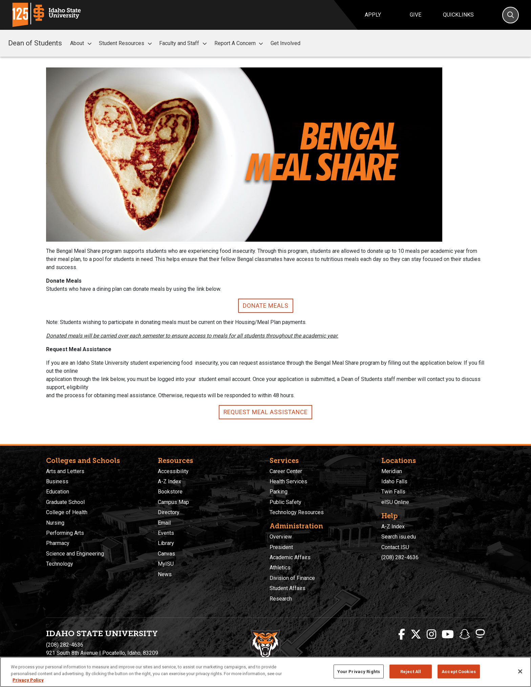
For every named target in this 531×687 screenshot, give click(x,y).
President (281, 547)
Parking (279, 491)
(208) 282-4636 (400, 557)
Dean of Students (35, 43)
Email (164, 523)
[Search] (510, 15)
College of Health (66, 512)
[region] (265, 672)
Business (57, 481)
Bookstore (170, 491)
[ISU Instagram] (431, 634)
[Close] (520, 671)
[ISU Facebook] (401, 634)
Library (166, 543)
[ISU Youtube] (448, 634)
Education (57, 491)
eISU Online (395, 502)
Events (166, 533)
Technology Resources (297, 512)
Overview (281, 536)
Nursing (55, 523)
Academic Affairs (290, 557)
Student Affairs (287, 588)
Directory (168, 512)
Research (281, 598)
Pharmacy (57, 543)
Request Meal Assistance (265, 412)
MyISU (166, 564)
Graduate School (65, 502)
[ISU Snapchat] (464, 634)
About (81, 43)
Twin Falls (393, 491)
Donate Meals (266, 305)
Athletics (280, 567)
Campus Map (173, 502)
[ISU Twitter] (415, 634)
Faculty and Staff (184, 43)
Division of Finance (292, 578)
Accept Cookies (459, 671)
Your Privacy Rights (358, 671)
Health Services (288, 481)
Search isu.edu (398, 536)
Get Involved (285, 43)
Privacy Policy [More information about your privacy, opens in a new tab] (28, 680)
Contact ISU (395, 547)
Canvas (166, 553)
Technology (59, 564)
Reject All (410, 671)
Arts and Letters (65, 471)
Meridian (391, 471)
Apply (373, 15)
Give (415, 15)
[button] (89, 43)
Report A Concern (239, 43)
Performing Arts (65, 533)
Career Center (286, 471)
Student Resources (126, 43)
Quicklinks (458, 15)
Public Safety (285, 502)
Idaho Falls (394, 481)
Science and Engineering (75, 553)
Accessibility (173, 471)
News (165, 574)
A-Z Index (169, 481)
